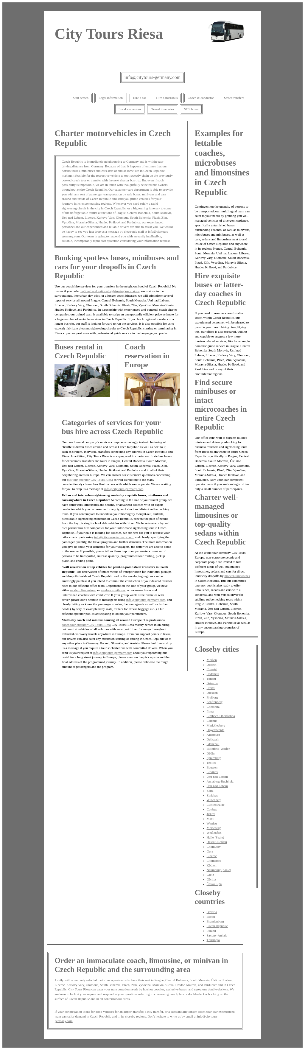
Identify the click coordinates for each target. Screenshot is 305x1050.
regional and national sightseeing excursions (109, 291)
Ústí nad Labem (217, 776)
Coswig (212, 669)
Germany (97, 166)
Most (210, 818)
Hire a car (139, 97)
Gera (210, 851)
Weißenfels (214, 832)
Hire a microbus (167, 97)
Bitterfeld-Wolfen (218, 748)
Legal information (111, 97)
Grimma (212, 683)
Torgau (211, 678)
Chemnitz (213, 706)
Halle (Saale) (215, 837)
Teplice (212, 762)
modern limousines (82, 590)
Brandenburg (215, 921)
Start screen (81, 97)
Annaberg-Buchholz (220, 781)
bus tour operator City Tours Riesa (90, 479)
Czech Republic (217, 926)
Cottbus (212, 809)
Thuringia (213, 940)
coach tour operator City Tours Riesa (86, 624)
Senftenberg (215, 702)
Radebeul (213, 674)
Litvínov (212, 772)
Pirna (210, 711)
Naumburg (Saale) (219, 870)
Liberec (212, 856)
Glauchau (213, 744)
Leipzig (212, 720)
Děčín (211, 753)
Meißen (212, 660)
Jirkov (211, 814)
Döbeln (212, 664)
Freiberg (212, 697)
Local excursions (130, 109)
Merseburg (214, 828)
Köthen (212, 865)
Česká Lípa (214, 884)
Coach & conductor (201, 97)
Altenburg (213, 734)
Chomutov (214, 846)
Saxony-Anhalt (217, 935)
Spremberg (214, 758)
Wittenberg (214, 800)
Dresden (212, 692)
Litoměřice (214, 860)
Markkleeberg (216, 725)
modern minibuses (113, 590)
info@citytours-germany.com (152, 77)
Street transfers (234, 97)
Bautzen (212, 767)
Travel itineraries (162, 109)
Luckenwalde (216, 804)
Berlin (211, 916)
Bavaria (212, 912)
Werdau (212, 823)
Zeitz (210, 790)
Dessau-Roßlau (217, 842)
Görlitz (211, 879)
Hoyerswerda (216, 730)
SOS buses (191, 109)
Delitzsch (213, 739)
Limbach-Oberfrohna (221, 716)
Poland (211, 930)
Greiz (210, 874)
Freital (211, 688)
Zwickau (212, 795)
